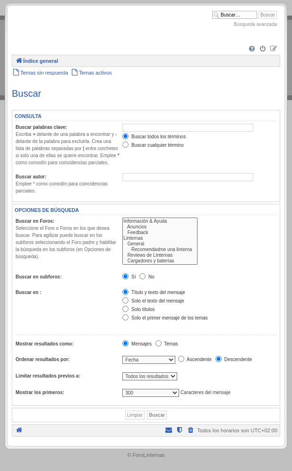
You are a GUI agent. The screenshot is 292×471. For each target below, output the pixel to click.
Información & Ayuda (160, 221)
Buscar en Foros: (35, 221)
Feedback (160, 233)
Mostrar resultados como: (45, 343)
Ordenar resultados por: (42, 359)
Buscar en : (28, 292)
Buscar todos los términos (154, 136)
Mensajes (137, 343)
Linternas (160, 238)
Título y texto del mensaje (153, 292)
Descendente (233, 359)
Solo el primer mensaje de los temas (165, 317)
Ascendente (195, 359)
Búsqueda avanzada (255, 24)
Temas (166, 343)
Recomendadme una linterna (160, 249)
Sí (129, 276)
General (160, 244)
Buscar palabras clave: (41, 127)
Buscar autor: (31, 176)
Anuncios (160, 227)
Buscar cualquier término (152, 145)
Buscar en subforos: (38, 276)
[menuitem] (252, 49)
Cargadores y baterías (160, 261)
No (147, 276)
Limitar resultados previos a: (48, 375)
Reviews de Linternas (160, 255)
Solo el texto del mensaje (153, 300)
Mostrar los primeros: (40, 392)
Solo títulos (138, 309)
